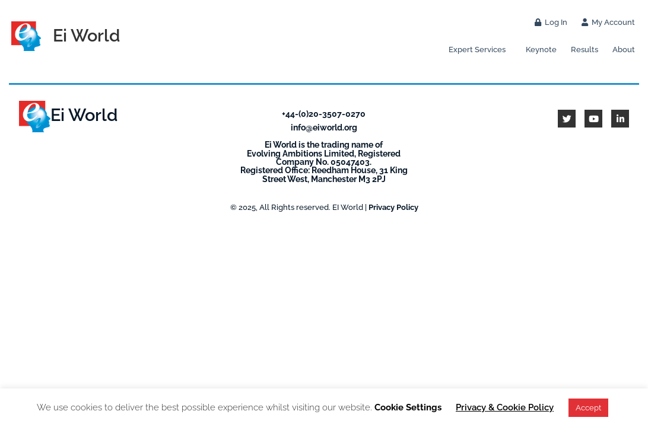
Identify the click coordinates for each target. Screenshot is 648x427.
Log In (551, 22)
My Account (608, 22)
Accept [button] (588, 407)
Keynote (541, 49)
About (623, 49)
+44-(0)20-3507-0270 (324, 114)
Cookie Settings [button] (407, 407)
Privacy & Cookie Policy (505, 407)
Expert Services (480, 50)
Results (584, 49)
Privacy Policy (393, 207)
